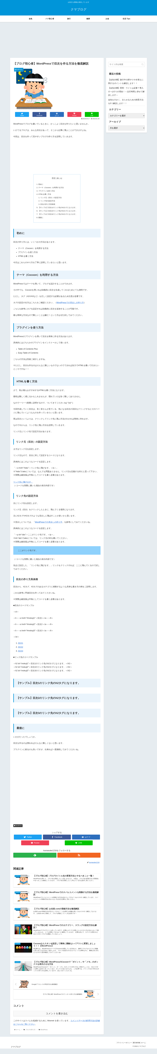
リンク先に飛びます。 (23, 484)
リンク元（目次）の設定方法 (50, 199)
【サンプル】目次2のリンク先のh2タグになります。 (57, 213)
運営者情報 (134, 1048)
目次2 (20, 649)
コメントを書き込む (57, 1018)
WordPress (18, 828)
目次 (54, 178)
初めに (39, 184)
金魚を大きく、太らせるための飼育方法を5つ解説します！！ (125, 101)
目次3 (20, 653)
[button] (142, 64)
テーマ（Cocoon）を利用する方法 (50, 188)
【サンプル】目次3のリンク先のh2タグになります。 (57, 216)
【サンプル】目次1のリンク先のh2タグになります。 (57, 209)
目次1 (20, 646)
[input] (126, 64)
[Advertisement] (78, 40)
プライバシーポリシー (120, 1048)
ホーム (142, 1048)
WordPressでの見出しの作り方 (70, 305)
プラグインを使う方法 (46, 191)
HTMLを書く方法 (44, 195)
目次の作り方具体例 (47, 206)
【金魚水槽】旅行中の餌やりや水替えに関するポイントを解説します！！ (125, 81)
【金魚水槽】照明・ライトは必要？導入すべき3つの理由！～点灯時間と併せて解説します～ (126, 91)
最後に (39, 220)
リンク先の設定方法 (47, 202)
